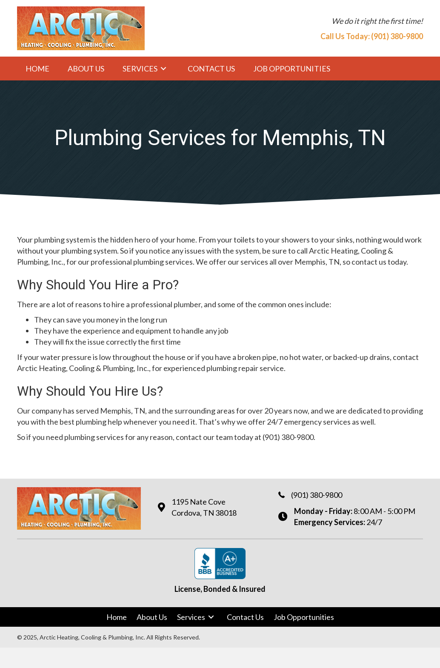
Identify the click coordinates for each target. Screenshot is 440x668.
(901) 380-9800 (397, 36)
